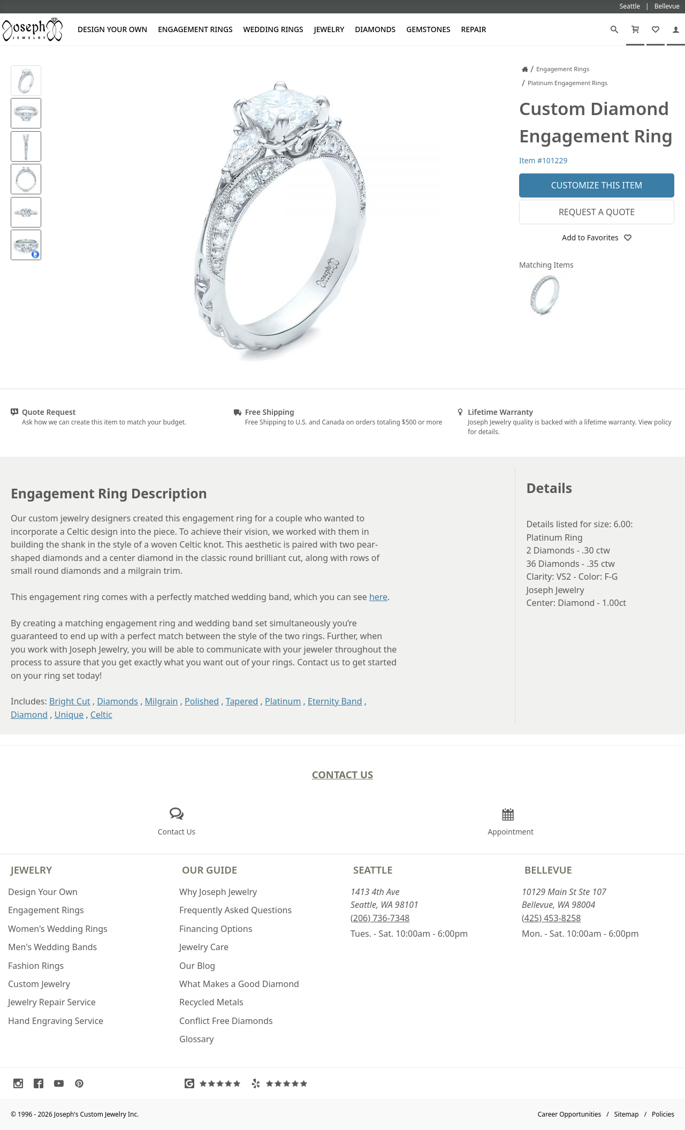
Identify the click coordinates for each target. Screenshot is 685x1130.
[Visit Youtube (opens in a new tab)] (61, 1083)
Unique (69, 715)
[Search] (614, 29)
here (378, 597)
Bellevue (548, 869)
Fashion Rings (36, 966)
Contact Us (343, 774)
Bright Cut (69, 701)
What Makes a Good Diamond (239, 984)
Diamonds (375, 29)
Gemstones (428, 29)
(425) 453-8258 (551, 918)
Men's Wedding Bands (52, 947)
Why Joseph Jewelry (218, 892)
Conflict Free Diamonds (226, 1021)
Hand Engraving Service (55, 1021)
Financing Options (215, 929)
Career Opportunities (570, 1114)
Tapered (242, 701)
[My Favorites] (655, 29)
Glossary (196, 1039)
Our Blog (197, 966)
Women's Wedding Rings (58, 929)
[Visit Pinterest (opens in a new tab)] (81, 1083)
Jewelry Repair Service (52, 1002)
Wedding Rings (273, 29)
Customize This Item (597, 185)
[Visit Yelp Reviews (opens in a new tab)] (281, 1083)
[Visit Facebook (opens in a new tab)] (41, 1083)
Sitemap (626, 1114)
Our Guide (209, 869)
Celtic (101, 715)
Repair (473, 29)
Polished (202, 701)
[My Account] (676, 29)
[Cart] (635, 29)
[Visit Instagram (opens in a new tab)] (20, 1083)
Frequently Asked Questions (235, 910)
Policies (663, 1114)
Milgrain (161, 701)
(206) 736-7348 (380, 918)
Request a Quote (597, 212)
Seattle (372, 869)
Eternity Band (335, 701)
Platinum (283, 701)
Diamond (29, 715)
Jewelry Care (204, 947)
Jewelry (329, 29)
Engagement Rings (195, 29)
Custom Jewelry (39, 984)
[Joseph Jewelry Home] (525, 69)
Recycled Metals (211, 1002)
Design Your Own (112, 29)
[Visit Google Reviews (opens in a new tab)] (215, 1083)
